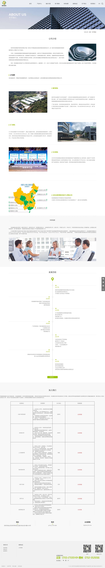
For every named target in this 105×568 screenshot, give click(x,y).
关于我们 (84, 3)
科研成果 (66, 3)
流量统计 (3, 566)
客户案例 (57, 3)
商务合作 (5, 549)
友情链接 (20, 566)
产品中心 (39, 3)
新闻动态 (75, 3)
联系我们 (93, 3)
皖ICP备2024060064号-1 (97, 566)
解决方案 (48, 3)
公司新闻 (20, 547)
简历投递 (5, 547)
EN (99, 3)
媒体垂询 (5, 550)
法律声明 (9, 566)
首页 (30, 3)
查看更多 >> (52, 377)
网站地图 (14, 566)
